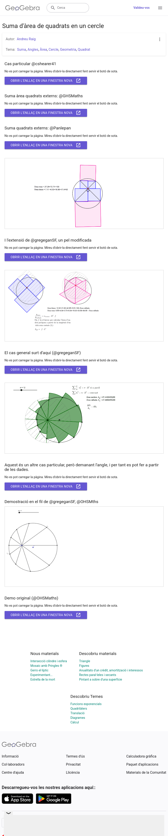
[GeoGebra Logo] (22, 7)
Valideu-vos (141, 7)
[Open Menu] (160, 7)
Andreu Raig (26, 39)
